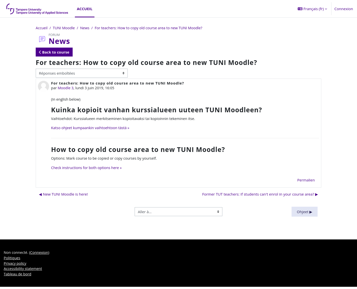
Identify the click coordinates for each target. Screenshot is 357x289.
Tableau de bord (18, 276)
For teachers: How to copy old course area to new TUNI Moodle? (151, 28)
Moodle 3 (66, 88)
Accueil (42, 28)
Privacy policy (15, 264)
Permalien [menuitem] (306, 180)
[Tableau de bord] (37, 8)
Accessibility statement (23, 270)
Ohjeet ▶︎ (304, 212)
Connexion (343, 8)
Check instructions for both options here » (87, 168)
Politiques (12, 259)
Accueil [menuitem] (84, 8)
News (86, 28)
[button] (312, 8)
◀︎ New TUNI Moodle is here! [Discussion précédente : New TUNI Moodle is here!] (63, 195)
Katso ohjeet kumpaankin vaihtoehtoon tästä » (91, 128)
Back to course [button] (54, 52)
